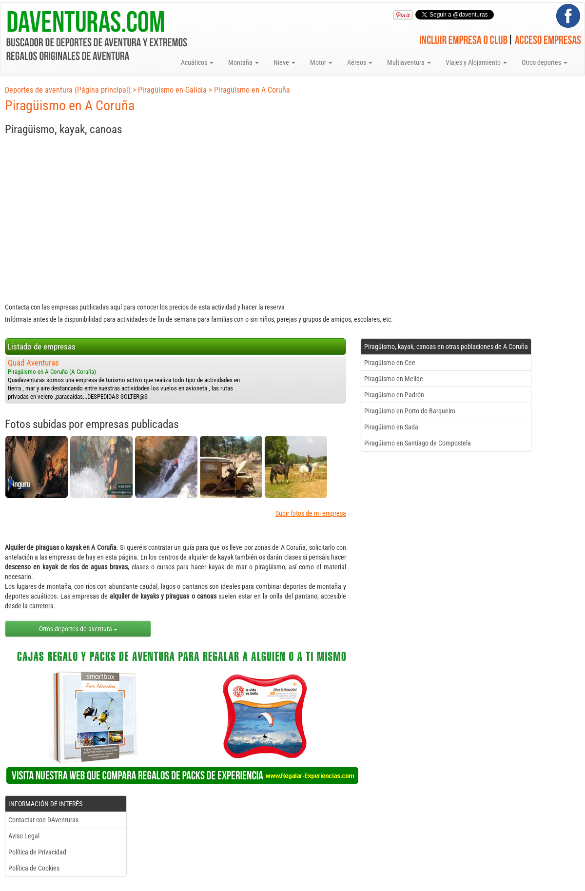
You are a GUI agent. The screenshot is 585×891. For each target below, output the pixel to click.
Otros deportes (544, 62)
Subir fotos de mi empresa (310, 513)
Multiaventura (409, 62)
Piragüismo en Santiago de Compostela (417, 443)
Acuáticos (197, 62)
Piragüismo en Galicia (172, 90)
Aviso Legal (23, 836)
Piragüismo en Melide (393, 379)
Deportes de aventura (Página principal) (68, 90)
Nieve (284, 62)
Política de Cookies (33, 868)
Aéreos (359, 62)
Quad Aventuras (33, 363)
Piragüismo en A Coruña (252, 90)
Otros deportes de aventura (78, 629)
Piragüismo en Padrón (394, 395)
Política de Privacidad (37, 852)
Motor (321, 62)
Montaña (243, 62)
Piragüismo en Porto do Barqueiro (409, 411)
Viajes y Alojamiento (476, 62)
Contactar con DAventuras (43, 820)
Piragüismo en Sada (391, 427)
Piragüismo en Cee (389, 363)
